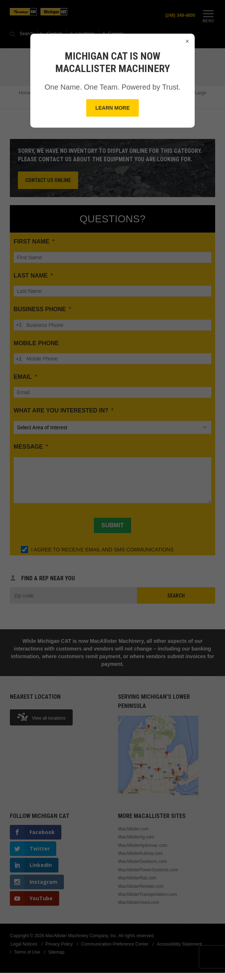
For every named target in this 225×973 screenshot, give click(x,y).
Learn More (112, 108)
